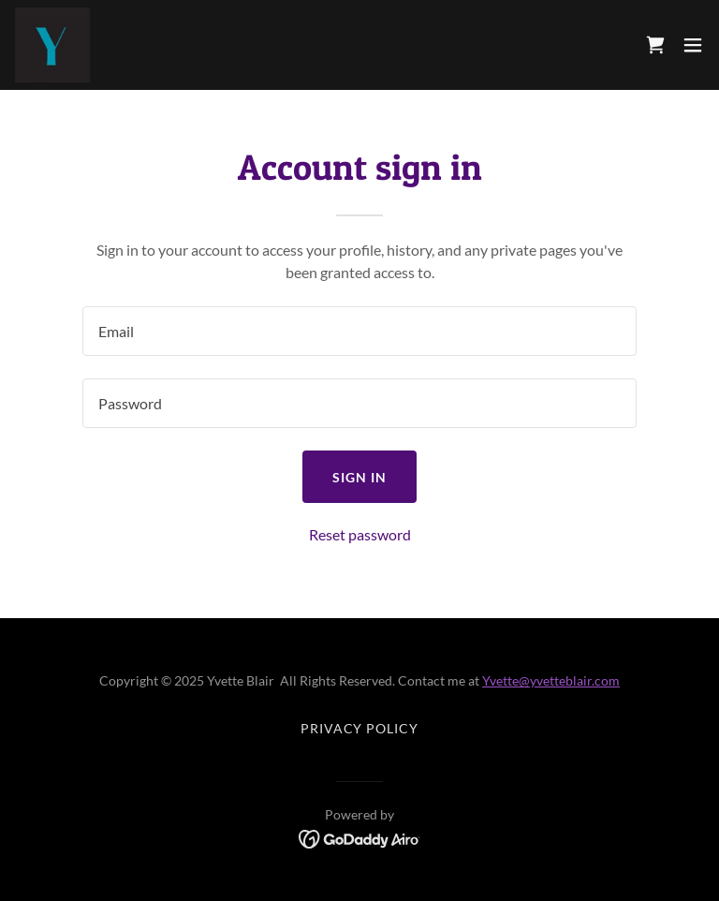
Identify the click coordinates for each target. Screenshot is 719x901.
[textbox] (359, 331)
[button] (693, 45)
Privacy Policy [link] (360, 728)
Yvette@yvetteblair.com (551, 680)
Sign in (359, 477)
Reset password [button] (360, 534)
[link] (52, 44)
